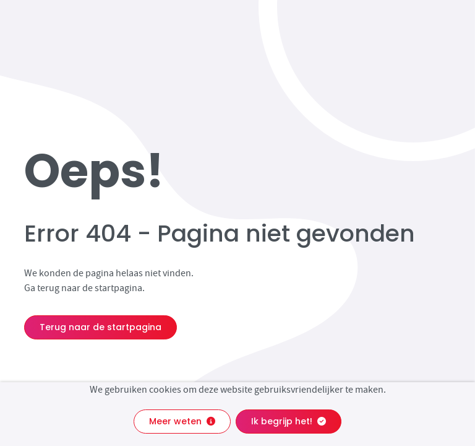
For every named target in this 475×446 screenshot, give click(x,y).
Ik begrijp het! (288, 421)
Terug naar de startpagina (100, 327)
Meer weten (182, 421)
